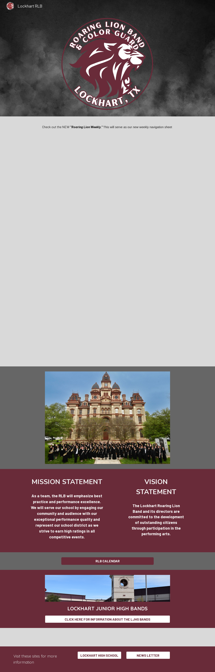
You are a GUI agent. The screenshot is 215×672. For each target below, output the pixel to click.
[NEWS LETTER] (148, 655)
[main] (108, 126)
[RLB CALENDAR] (108, 561)
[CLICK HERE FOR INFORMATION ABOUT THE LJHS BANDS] (107, 619)
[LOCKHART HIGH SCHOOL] (99, 655)
